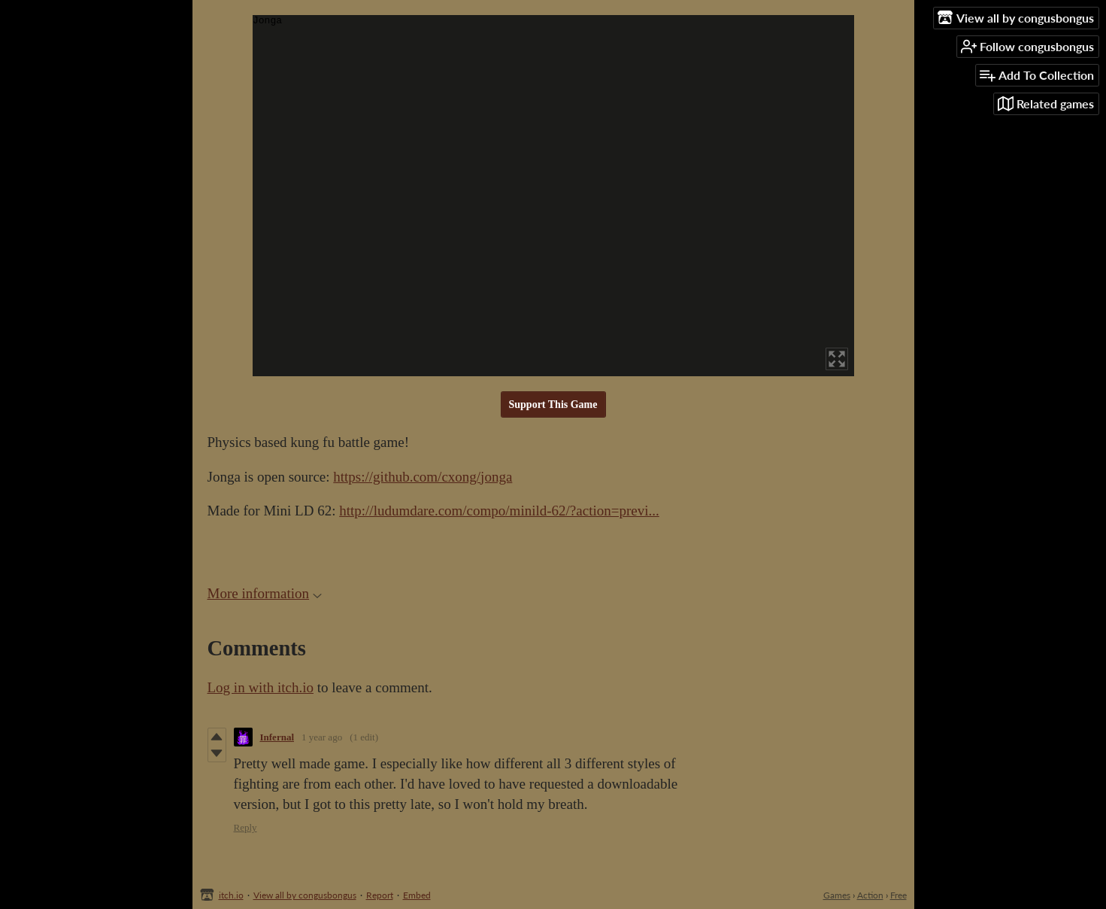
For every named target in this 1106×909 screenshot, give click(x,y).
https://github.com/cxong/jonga (422, 477)
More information (265, 593)
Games (836, 895)
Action (870, 895)
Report (379, 895)
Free (898, 895)
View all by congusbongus (304, 895)
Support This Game (553, 404)
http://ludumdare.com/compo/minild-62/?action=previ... (499, 510)
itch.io (231, 895)
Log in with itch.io (261, 687)
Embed (417, 895)
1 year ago (321, 737)
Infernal (277, 737)
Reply (245, 827)
